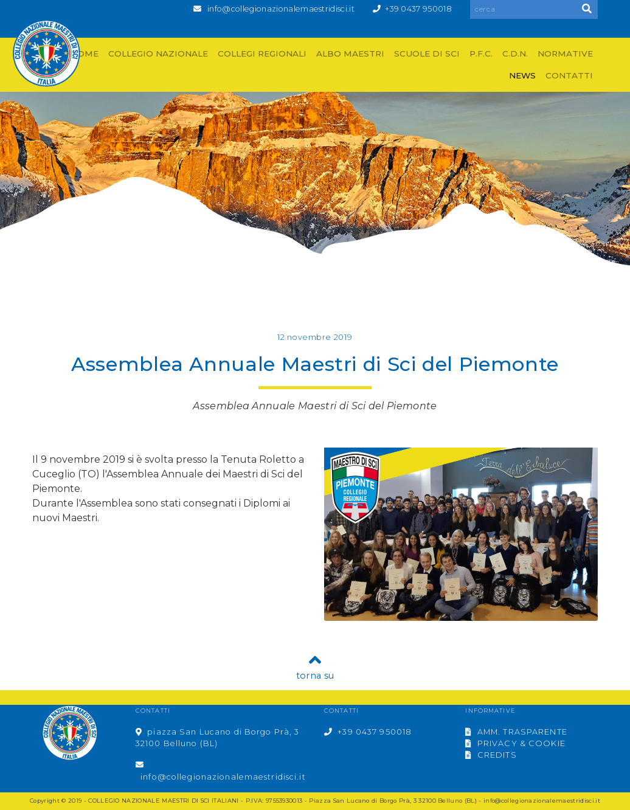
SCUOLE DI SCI (427, 53)
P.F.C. (481, 53)
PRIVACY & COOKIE (515, 743)
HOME (85, 53)
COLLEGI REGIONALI (262, 53)
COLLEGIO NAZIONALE (158, 53)
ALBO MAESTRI (350, 53)
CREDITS (490, 755)
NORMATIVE (565, 53)
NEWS (522, 75)
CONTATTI (569, 75)
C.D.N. (515, 53)
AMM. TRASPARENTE (516, 731)
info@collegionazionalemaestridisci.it (281, 8)
